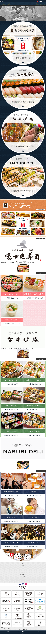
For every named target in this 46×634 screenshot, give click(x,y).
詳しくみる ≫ (41, 238)
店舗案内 (23, 565)
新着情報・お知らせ (23, 574)
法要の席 (23, 572)
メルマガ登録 (23, 576)
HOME (23, 563)
